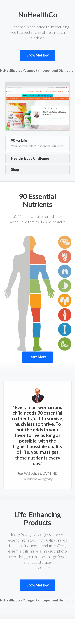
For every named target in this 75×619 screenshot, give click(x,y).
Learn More (37, 357)
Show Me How (37, 55)
